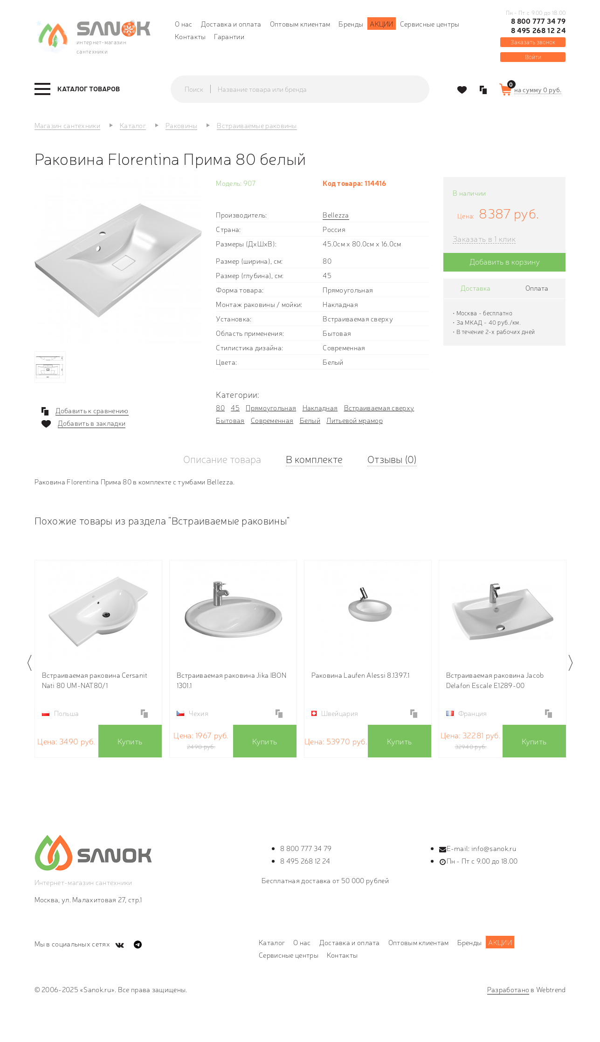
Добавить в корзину (504, 261)
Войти (533, 57)
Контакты (190, 36)
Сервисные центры (430, 23)
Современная (272, 420)
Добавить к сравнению (92, 410)
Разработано (508, 989)
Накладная (320, 407)
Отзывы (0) (392, 458)
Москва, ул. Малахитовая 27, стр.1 (88, 899)
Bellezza (336, 214)
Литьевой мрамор (354, 420)
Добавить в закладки (92, 423)
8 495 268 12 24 (538, 30)
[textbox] (309, 89)
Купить (130, 741)
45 (235, 407)
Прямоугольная (271, 407)
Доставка (475, 288)
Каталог (272, 942)
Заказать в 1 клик (484, 239)
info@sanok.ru (493, 848)
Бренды (350, 23)
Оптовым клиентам (300, 23)
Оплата (536, 288)
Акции (381, 23)
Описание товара (222, 458)
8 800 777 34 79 (538, 21)
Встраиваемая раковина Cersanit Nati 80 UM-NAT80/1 (95, 680)
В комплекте (314, 458)
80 (220, 407)
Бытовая (230, 420)
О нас (184, 23)
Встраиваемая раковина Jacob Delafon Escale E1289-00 (495, 680)
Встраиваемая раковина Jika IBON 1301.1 (231, 680)
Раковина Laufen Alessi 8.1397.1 (360, 675)
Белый (310, 420)
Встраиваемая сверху (379, 407)
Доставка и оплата (231, 23)
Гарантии (229, 36)
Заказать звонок (532, 42)
